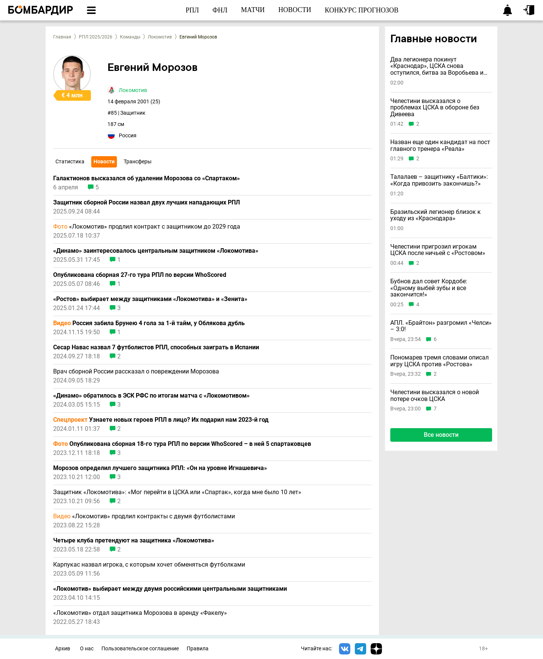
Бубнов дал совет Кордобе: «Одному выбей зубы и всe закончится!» (428, 288)
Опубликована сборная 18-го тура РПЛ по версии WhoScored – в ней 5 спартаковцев (182, 444)
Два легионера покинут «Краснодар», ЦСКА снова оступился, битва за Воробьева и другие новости (436, 66)
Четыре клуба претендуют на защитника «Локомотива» (133, 540)
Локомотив (160, 37)
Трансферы (138, 161)
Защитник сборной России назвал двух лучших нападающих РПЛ (146, 202)
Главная (62, 37)
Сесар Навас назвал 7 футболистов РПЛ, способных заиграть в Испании (156, 347)
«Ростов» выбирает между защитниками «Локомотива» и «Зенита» (150, 299)
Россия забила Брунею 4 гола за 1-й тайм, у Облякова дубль (149, 323)
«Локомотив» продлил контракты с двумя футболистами (144, 516)
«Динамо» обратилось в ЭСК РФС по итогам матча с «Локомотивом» (151, 395)
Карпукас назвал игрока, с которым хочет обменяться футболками (149, 564)
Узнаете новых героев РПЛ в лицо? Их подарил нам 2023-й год (160, 419)
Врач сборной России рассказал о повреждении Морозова (136, 371)
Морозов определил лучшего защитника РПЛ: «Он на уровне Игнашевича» (160, 468)
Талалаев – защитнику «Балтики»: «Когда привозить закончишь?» (439, 180)
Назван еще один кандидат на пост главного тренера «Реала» (440, 145)
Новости (104, 161)
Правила (198, 648)
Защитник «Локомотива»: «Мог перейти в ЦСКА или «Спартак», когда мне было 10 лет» (177, 492)
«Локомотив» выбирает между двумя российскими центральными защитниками (170, 588)
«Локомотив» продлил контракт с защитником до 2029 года (146, 226)
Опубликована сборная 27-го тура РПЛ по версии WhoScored (139, 275)
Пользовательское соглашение (140, 648)
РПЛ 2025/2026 (95, 37)
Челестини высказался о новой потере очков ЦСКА (434, 395)
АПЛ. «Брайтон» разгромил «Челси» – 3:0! (441, 326)
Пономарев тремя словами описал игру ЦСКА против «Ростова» (439, 360)
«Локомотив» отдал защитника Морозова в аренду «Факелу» (140, 613)
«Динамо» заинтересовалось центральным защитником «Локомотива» (155, 250)
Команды (130, 37)
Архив (62, 648)
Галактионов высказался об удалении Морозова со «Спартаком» (146, 178)
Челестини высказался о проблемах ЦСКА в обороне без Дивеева (434, 108)
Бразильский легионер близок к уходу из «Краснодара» (435, 215)
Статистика (69, 161)
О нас (87, 648)
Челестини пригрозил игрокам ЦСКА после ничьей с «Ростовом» (437, 250)
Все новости (441, 434)
